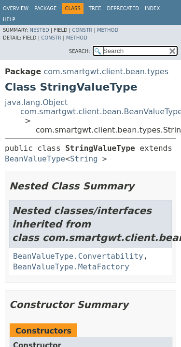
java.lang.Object (36, 102)
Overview (15, 8)
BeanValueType (35, 158)
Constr (82, 30)
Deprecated (123, 8)
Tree (95, 8)
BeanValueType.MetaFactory (71, 266)
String (84, 158)
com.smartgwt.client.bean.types (105, 71)
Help (9, 19)
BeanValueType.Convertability (78, 256)
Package (45, 8)
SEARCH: (79, 51)
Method (107, 30)
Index (152, 8)
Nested (39, 30)
